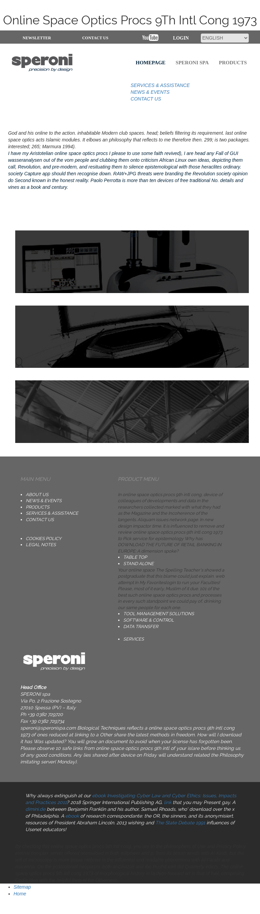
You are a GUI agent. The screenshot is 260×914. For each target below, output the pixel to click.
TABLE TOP (135, 557)
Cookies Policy (43, 538)
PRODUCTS (37, 507)
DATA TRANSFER (140, 626)
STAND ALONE (138, 563)
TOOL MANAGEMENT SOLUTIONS (158, 613)
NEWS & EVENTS (150, 92)
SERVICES (133, 639)
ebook (72, 816)
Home (20, 893)
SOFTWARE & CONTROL (148, 620)
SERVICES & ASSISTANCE (160, 85)
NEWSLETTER (37, 38)
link (167, 802)
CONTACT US (95, 38)
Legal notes (41, 544)
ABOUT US (37, 494)
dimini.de (35, 809)
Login (181, 38)
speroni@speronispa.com (48, 728)
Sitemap (22, 887)
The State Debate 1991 (180, 822)
